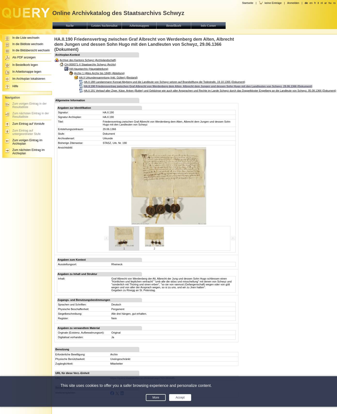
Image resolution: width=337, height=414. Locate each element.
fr (315, 2)
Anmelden (293, 2)
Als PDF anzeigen (24, 57)
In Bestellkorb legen (25, 65)
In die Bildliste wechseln (27, 44)
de (306, 2)
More (155, 397)
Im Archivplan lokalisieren (28, 78)
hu (330, 2)
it (318, 2)
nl (322, 2)
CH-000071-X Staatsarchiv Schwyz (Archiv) (90, 64)
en (311, 2)
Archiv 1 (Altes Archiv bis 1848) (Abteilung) (99, 73)
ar (325, 2)
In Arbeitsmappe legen (26, 71)
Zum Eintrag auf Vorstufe (28, 123)
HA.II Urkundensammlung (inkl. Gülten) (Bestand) (108, 77)
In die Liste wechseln (25, 37)
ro (334, 2)
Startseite (247, 2)
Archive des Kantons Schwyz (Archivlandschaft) (88, 60)
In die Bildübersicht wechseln (31, 50)
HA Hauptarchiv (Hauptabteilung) (88, 68)
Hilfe (15, 86)
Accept (180, 397)
